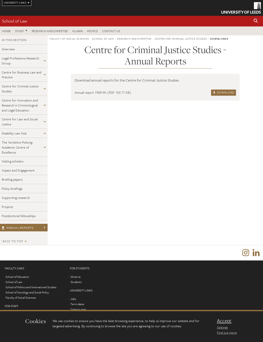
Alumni (77, 31)
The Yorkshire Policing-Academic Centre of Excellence (17, 147)
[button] (256, 21)
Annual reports (17, 227)
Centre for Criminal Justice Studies (20, 88)
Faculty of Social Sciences (69, 39)
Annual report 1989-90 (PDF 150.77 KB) (103, 92)
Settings (222, 327)
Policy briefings (12, 188)
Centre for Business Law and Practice (21, 75)
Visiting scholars (12, 161)
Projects (7, 206)
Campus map (78, 309)
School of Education (17, 277)
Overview (8, 49)
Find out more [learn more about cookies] (227, 332)
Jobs (73, 299)
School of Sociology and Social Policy (27, 292)
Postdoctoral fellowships (18, 215)
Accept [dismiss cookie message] (224, 320)
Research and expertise (50, 31)
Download (223, 92)
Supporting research (16, 197)
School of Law (14, 21)
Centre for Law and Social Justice (20, 121)
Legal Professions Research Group (20, 60)
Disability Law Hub (14, 133)
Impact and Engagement (18, 170)
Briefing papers (12, 179)
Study (19, 31)
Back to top (13, 241)
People (92, 31)
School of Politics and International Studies (31, 287)
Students (76, 282)
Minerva (75, 277)
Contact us (111, 31)
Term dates (77, 304)
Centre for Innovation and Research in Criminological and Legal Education (20, 105)
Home (6, 31)
